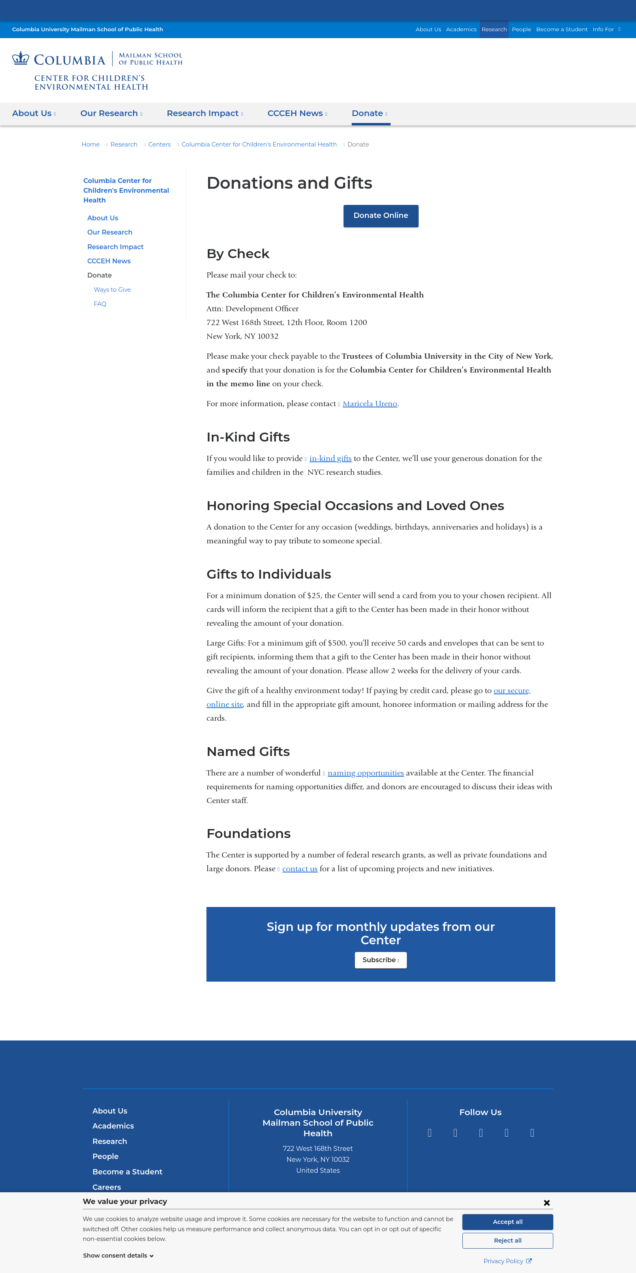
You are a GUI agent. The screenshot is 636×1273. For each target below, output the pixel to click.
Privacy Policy (508, 1261)
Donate (98, 275)
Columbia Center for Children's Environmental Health (243, 144)
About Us (445, 29)
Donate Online (381, 215)
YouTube (532, 1119)
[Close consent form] (546, 1202)
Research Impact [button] (197, 113)
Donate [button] (355, 113)
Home (89, 144)
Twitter (429, 1119)
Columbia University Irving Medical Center (318, 9)
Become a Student (567, 29)
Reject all (507, 1240)
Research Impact (113, 246)
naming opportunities (366, 773)
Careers (106, 1174)
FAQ (99, 304)
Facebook (455, 1119)
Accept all (508, 1222)
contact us (300, 869)
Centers (154, 144)
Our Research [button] (109, 113)
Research (505, 29)
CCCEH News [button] (286, 113)
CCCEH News (108, 261)
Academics (475, 29)
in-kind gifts (330, 458)
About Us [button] (34, 113)
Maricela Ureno (370, 404)
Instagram (481, 1119)
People (530, 29)
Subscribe (384, 948)
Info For (604, 29)
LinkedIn (507, 1119)
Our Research (108, 232)
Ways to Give (111, 289)
